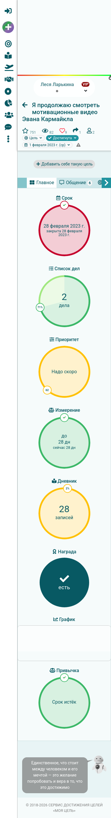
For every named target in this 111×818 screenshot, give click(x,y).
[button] (8, 139)
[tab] (42, 182)
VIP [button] (86, 84)
